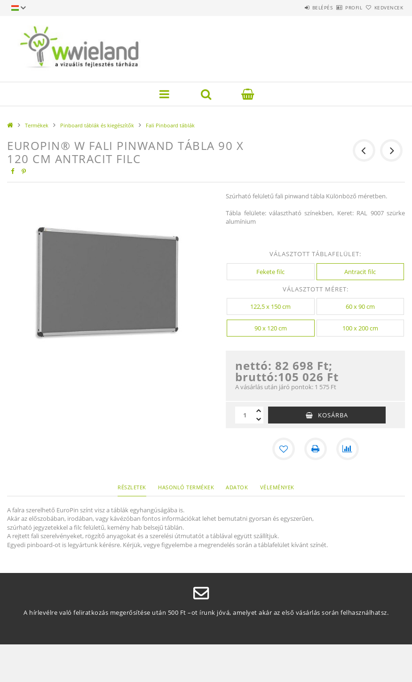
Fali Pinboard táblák (170, 125)
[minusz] (258, 419)
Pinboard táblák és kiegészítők (97, 125)
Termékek (36, 125)
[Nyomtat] (315, 449)
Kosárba (333, 415)
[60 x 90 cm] (360, 306)
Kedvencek (383, 7)
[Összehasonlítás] (347, 449)
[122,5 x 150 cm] (271, 306)
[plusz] (258, 411)
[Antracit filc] (360, 271)
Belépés (296, 7)
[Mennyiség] (244, 415)
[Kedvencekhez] (283, 449)
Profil (338, 7)
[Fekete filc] (271, 271)
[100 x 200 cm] (360, 328)
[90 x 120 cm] (271, 328)
